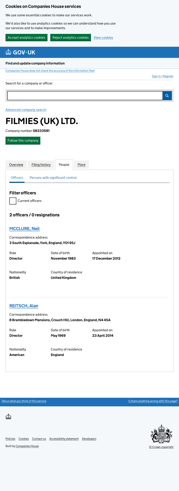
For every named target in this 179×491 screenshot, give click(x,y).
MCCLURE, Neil (24, 228)
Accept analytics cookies (26, 37)
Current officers (25, 201)
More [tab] (81, 164)
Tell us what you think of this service (23, 401)
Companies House (27, 446)
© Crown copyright (161, 447)
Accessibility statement (64, 438)
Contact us (39, 438)
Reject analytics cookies (70, 37)
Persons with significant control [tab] (53, 178)
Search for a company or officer (29, 83)
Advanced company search (26, 110)
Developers (89, 438)
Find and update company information (35, 63)
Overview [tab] (16, 164)
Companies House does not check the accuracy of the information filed (50, 70)
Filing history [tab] (41, 164)
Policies (10, 438)
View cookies (103, 37)
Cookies (24, 438)
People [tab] (64, 164)
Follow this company (23, 140)
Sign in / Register (162, 76)
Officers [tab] (17, 178)
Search (167, 95)
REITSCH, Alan (23, 305)
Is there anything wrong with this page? (153, 401)
